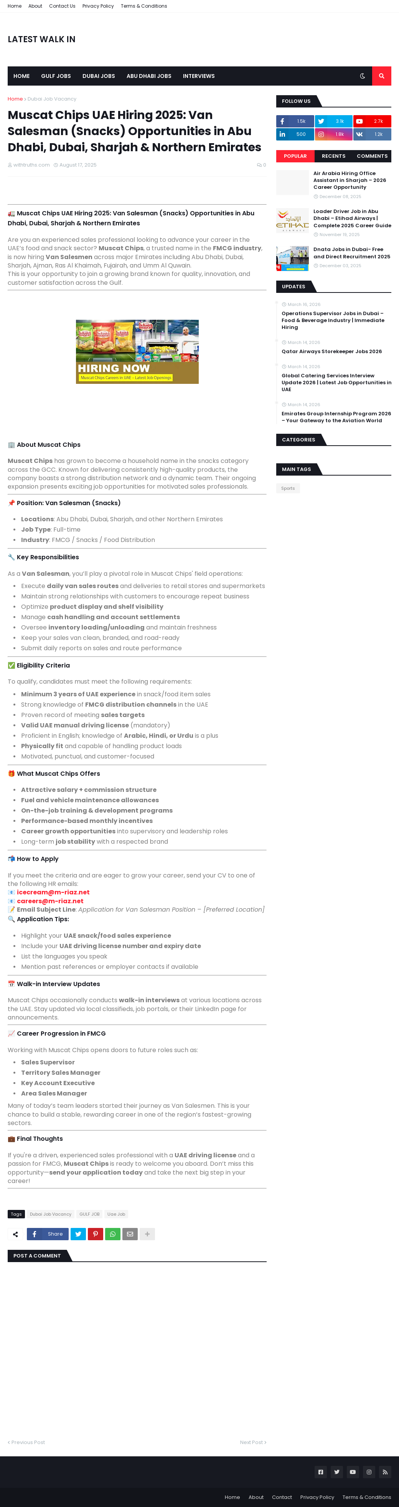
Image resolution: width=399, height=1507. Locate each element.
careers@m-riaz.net (50, 901)
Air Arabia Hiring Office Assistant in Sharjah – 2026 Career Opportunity (349, 180)
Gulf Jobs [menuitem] (56, 76)
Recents (334, 156)
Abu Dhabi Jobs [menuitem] (149, 76)
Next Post (251, 1442)
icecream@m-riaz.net (53, 892)
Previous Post (28, 1442)
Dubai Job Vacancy (52, 98)
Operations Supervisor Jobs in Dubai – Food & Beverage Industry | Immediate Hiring (333, 320)
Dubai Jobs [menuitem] (98, 76)
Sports (288, 488)
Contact (282, 1497)
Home (14, 6)
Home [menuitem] (21, 76)
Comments (372, 156)
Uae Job (116, 1214)
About (35, 6)
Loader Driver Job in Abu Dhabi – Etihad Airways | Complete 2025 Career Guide (352, 218)
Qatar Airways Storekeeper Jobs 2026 (332, 351)
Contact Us (62, 6)
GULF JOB (89, 1214)
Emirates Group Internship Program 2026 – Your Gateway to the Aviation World (336, 417)
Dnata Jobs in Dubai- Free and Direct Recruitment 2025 (352, 253)
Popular (295, 156)
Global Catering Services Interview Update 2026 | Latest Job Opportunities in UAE (337, 382)
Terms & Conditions (144, 6)
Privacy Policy (98, 6)
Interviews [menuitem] (199, 76)
